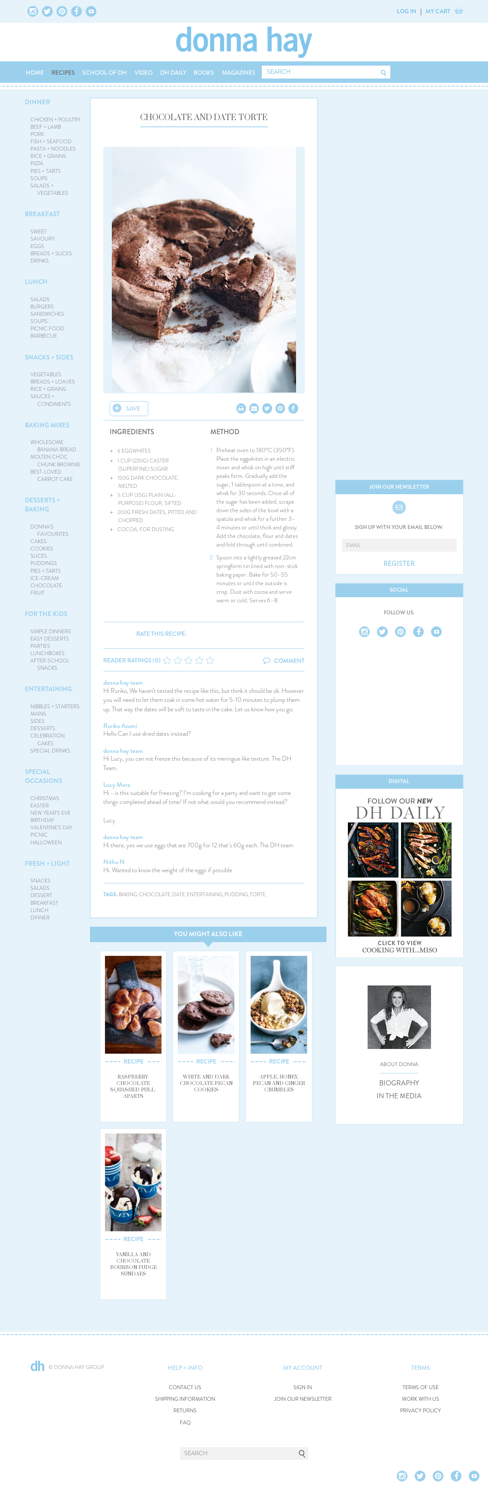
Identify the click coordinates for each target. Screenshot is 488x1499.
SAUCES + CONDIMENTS (50, 400)
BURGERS (42, 307)
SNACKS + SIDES (49, 357)
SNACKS (40, 881)
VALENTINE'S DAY (51, 827)
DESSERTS (42, 728)
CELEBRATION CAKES (47, 739)
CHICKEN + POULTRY (55, 120)
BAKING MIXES (47, 425)
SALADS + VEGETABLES (49, 189)
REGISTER (399, 563)
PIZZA (36, 163)
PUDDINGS (43, 563)
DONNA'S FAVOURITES (49, 530)
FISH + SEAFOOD (51, 141)
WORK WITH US (420, 1399)
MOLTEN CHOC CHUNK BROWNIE (55, 460)
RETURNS (185, 1410)
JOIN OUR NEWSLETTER (303, 1399)
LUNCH (36, 282)
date (178, 894)
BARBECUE (43, 336)
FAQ (185, 1422)
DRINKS (39, 261)
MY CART (437, 11)
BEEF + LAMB (45, 127)
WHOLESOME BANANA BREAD (53, 445)
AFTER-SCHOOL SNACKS (49, 664)
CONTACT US (185, 1387)
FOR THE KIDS (46, 614)
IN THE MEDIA (399, 1096)
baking (128, 894)
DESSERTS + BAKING (42, 505)
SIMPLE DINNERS (50, 631)
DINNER (37, 102)
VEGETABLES (45, 374)
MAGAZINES (238, 72)
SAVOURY (42, 239)
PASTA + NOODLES (53, 149)
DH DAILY (173, 72)
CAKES (38, 541)
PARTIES (40, 646)
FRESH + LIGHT (47, 863)
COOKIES (41, 549)
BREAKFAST (42, 214)
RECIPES (63, 72)
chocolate (155, 894)
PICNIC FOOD (47, 328)
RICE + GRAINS (48, 156)
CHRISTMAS (44, 798)
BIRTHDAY (42, 820)
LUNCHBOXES (47, 653)
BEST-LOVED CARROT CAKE (51, 475)
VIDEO (144, 72)
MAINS (38, 714)
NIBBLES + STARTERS (55, 706)
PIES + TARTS (45, 171)
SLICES (38, 556)
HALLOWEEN (46, 842)
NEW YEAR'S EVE (50, 813)
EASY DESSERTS (49, 639)
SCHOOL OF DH (104, 72)
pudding (236, 894)
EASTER (39, 806)
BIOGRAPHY (399, 1083)
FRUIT (37, 593)
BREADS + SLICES (51, 253)
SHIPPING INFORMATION (185, 1399)
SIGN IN (302, 1387)
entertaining (205, 894)
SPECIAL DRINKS (50, 751)
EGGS (37, 246)
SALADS (40, 299)
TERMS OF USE (421, 1387)
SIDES (37, 721)
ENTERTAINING (48, 689)
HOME (35, 72)
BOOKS (204, 72)
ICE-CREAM (44, 578)
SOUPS (39, 178)
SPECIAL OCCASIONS (43, 776)
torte (258, 894)
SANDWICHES (47, 314)
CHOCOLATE (46, 585)
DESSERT (41, 895)
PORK (37, 134)
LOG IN (406, 11)
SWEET (38, 232)
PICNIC (39, 835)
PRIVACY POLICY (420, 1410)
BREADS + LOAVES (52, 382)
